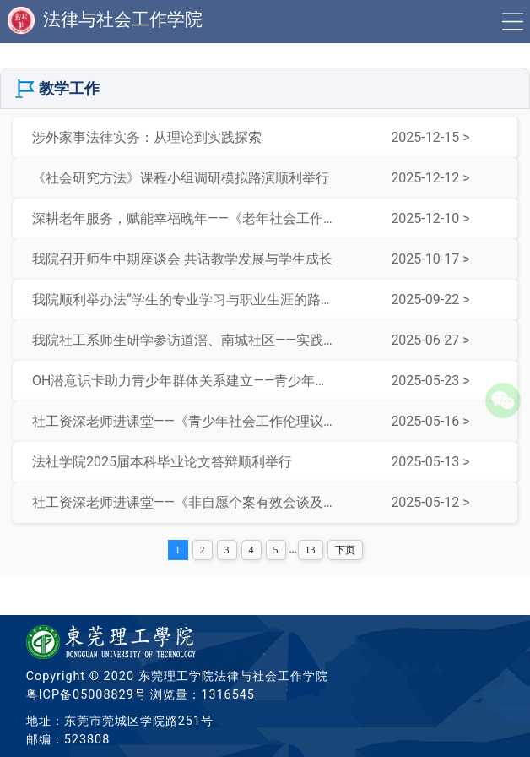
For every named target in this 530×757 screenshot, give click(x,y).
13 (311, 550)
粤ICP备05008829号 (86, 695)
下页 (345, 550)
